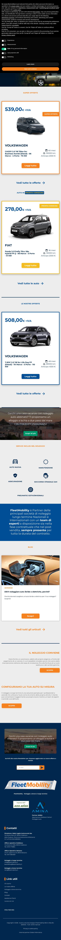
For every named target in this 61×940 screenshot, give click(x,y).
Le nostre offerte (9, 886)
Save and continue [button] (30, 69)
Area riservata (9, 910)
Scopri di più (30, 433)
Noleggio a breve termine (12, 889)
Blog (6, 892)
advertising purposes (8, 17)
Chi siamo (7, 883)
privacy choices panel (8, 35)
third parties (36, 12)
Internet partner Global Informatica (30, 932)
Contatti (7, 895)
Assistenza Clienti (10, 898)
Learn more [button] (30, 64)
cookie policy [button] (17, 10)
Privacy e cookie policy (30, 928)
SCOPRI (50, 670)
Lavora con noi (9, 901)
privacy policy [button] (15, 6)
